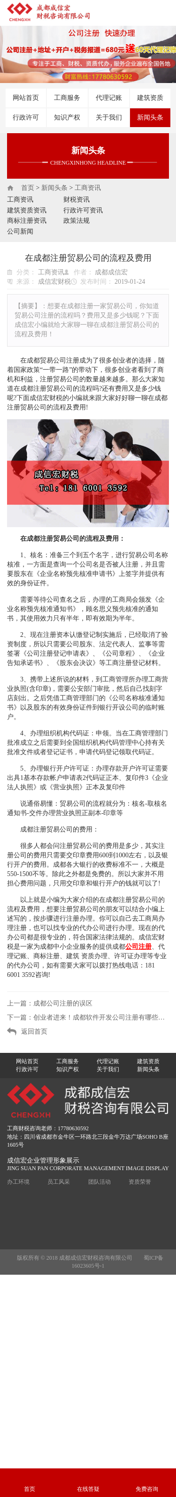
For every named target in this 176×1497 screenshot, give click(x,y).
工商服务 (67, 97)
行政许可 (26, 117)
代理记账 (109, 97)
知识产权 (67, 117)
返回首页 (34, 1031)
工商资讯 (88, 187)
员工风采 (58, 1182)
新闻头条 (150, 117)
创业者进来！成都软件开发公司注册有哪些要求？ (101, 1017)
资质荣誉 (140, 1182)
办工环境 (18, 1182)
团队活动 (99, 1182)
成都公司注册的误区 (62, 1003)
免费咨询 (147, 1489)
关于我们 (109, 117)
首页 (27, 187)
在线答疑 (88, 1489)
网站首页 (26, 97)
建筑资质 (150, 97)
